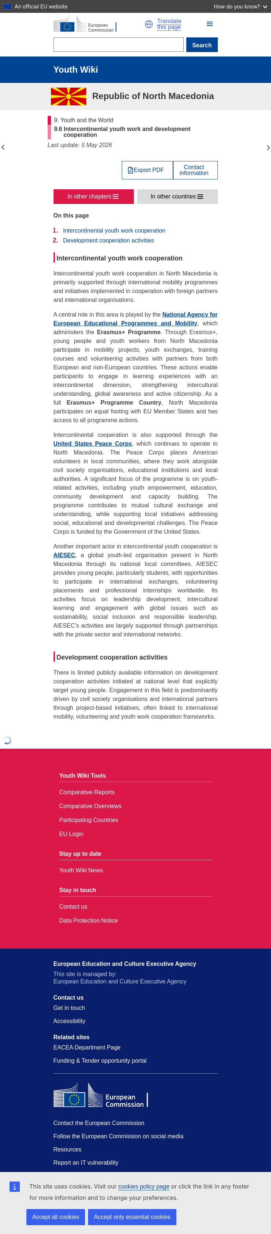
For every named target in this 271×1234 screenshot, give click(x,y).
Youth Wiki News (81, 870)
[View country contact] (195, 170)
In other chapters (89, 196)
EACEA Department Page (87, 1047)
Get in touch (69, 1008)
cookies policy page (143, 1186)
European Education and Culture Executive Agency (125, 964)
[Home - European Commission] (99, 24)
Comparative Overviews (90, 806)
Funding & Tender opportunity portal (100, 1061)
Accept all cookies (55, 1217)
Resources (67, 1149)
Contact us (73, 906)
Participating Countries (88, 820)
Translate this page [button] (169, 24)
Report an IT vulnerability (86, 1163)
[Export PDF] (147, 170)
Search (202, 45)
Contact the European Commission (99, 1123)
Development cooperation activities (108, 240)
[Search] (119, 44)
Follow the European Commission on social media (119, 1136)
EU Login (71, 834)
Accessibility (69, 1021)
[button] (148, 24)
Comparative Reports (87, 792)
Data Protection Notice (88, 920)
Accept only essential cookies (132, 1217)
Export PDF (149, 170)
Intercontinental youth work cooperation (114, 230)
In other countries (173, 196)
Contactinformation (193, 170)
